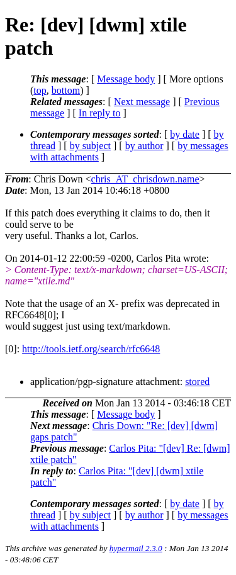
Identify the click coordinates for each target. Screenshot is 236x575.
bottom (66, 90)
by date (184, 134)
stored (197, 381)
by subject (90, 145)
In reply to (100, 113)
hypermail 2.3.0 (136, 548)
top (39, 90)
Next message (142, 101)
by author (144, 145)
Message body (126, 79)
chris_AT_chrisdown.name (145, 179)
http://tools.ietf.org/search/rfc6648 (91, 348)
